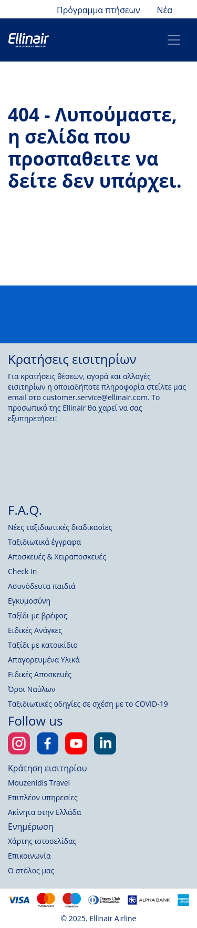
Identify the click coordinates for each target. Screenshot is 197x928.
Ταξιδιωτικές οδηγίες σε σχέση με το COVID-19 (88, 704)
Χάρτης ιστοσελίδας (42, 841)
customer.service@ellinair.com (95, 397)
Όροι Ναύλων (31, 689)
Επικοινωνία (29, 856)
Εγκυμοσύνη (29, 601)
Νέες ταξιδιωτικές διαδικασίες (60, 527)
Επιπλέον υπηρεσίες (43, 797)
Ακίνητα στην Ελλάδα (44, 812)
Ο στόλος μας (31, 870)
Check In (22, 571)
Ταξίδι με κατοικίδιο (43, 645)
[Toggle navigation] (174, 39)
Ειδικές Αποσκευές (39, 674)
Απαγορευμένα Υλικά (44, 660)
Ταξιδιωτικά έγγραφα (44, 542)
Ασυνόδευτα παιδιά (42, 586)
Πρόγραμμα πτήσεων (98, 10)
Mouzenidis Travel (39, 783)
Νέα (164, 10)
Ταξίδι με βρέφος (37, 615)
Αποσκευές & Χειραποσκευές (57, 557)
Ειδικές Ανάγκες (35, 630)
